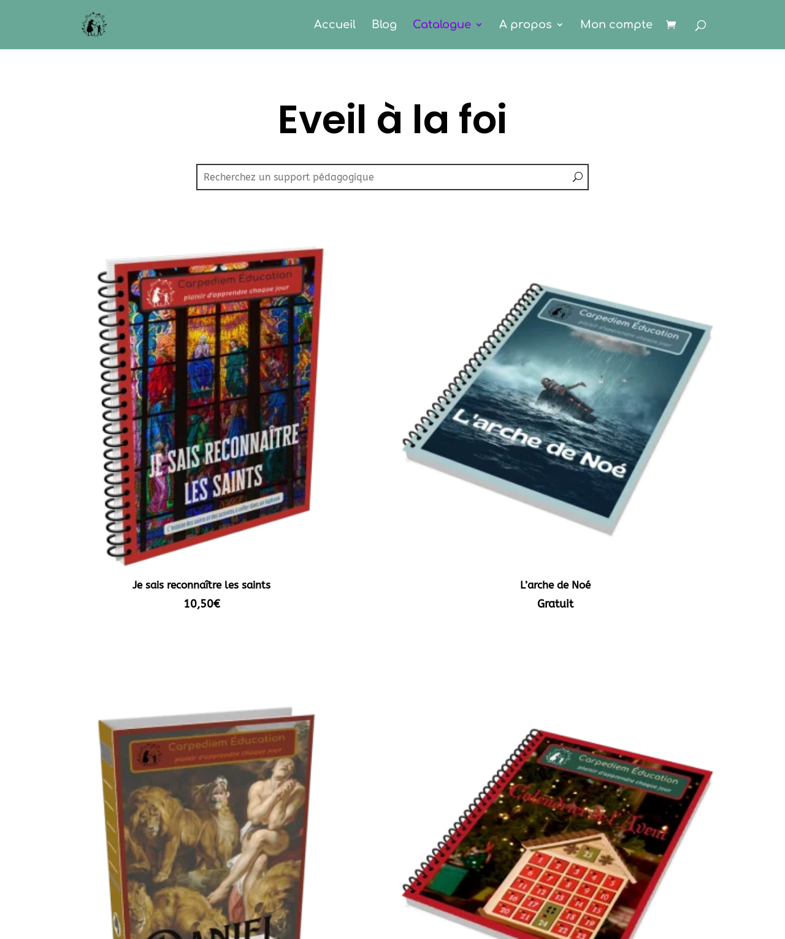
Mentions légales (392, 908)
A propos (525, 25)
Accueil (335, 25)
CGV (392, 931)
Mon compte (616, 25)
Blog (384, 25)
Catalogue (442, 25)
